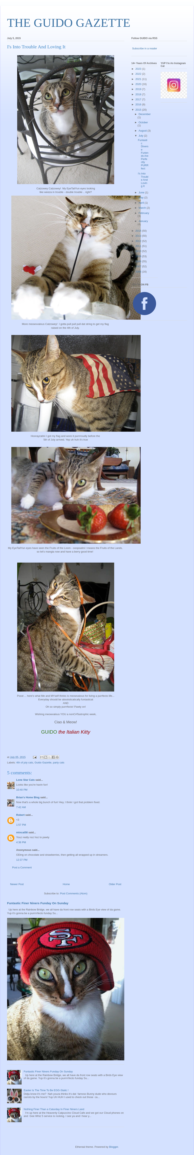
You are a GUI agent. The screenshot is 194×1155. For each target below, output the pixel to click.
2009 (138, 256)
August (143, 130)
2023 (138, 68)
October (143, 122)
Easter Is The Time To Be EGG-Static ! (46, 1090)
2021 (138, 79)
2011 (138, 246)
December (145, 114)
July (141, 135)
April (142, 202)
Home (66, 884)
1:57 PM (21, 824)
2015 (138, 109)
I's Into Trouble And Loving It (143, 180)
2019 (138, 89)
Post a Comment (22, 867)
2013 (138, 235)
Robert (20, 814)
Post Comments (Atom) (73, 893)
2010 (138, 251)
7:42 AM (21, 807)
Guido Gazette (43, 762)
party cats (58, 762)
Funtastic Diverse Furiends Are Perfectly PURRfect (143, 154)
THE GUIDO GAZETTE (68, 22)
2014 (138, 230)
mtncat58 (22, 832)
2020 (138, 84)
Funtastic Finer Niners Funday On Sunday (37, 903)
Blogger (113, 1146)
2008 (138, 261)
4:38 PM (21, 842)
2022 (138, 73)
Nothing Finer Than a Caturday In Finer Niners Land (54, 1109)
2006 (138, 271)
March (143, 207)
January (143, 221)
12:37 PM (21, 859)
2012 (138, 241)
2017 (138, 99)
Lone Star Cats (25, 779)
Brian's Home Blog (28, 797)
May (141, 197)
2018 (138, 94)
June (142, 192)
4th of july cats (24, 762)
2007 (138, 266)
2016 (138, 104)
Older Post (115, 884)
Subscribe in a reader (144, 48)
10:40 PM (21, 789)
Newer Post (17, 884)
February (144, 213)
